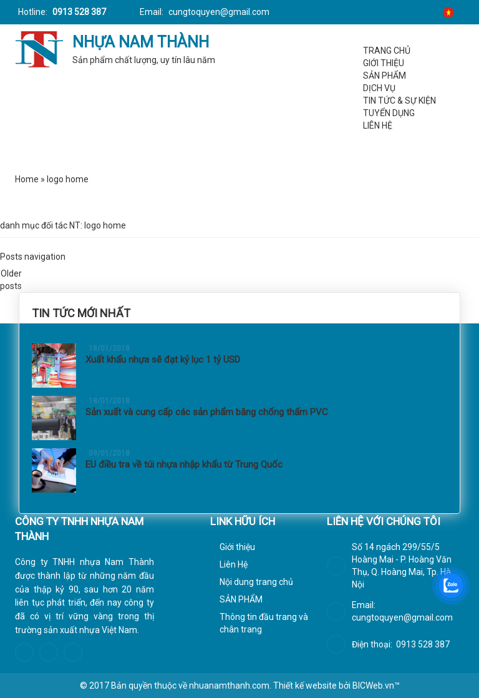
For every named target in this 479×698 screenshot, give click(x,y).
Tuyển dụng (389, 113)
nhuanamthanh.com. (230, 686)
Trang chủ (386, 51)
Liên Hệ (377, 125)
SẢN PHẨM (384, 76)
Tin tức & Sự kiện (399, 101)
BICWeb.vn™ (376, 686)
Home (27, 179)
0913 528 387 (78, 12)
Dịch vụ (379, 88)
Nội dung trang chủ (256, 582)
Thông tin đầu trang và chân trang (264, 623)
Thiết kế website (305, 686)
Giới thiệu (383, 63)
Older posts (11, 276)
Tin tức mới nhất (81, 313)
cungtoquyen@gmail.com (218, 12)
